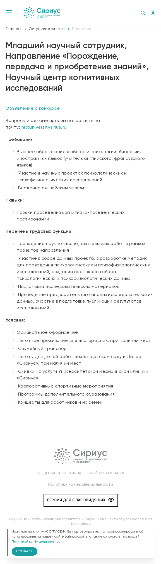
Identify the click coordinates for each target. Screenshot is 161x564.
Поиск (142, 13)
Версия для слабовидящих (80, 500)
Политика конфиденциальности (80, 485)
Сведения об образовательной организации (80, 473)
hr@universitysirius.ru (44, 127)
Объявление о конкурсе (33, 108)
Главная (14, 29)
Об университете (47, 29)
